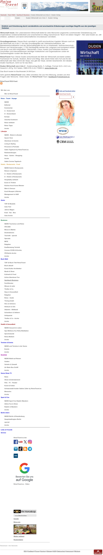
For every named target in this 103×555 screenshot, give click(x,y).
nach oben (98, 553)
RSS (25, 551)
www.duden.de (51, 68)
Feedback (31, 551)
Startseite (3, 15)
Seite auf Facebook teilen (67, 91)
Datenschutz (61, 551)
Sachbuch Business (23, 15)
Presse (37, 551)
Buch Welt (11, 15)
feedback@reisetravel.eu (59, 77)
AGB (54, 551)
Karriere (42, 551)
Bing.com (17, 522)
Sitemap (49, 551)
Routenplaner (18, 539)
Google (16, 519)
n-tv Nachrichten (21, 515)
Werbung (77, 551)
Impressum (69, 551)
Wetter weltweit (19, 536)
